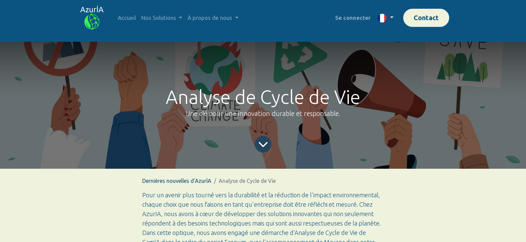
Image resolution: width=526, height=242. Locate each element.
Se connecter (353, 17)
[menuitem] (127, 18)
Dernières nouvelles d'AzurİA (176, 181)
